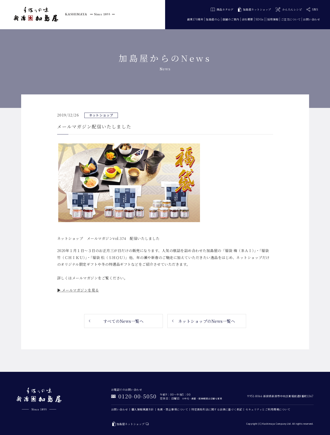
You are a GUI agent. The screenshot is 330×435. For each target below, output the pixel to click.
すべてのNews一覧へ (123, 321)
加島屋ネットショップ (254, 9)
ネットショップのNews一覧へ (206, 321)
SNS (312, 9)
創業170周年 (195, 19)
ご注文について (291, 19)
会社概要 (247, 19)
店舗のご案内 (230, 19)
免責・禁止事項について (172, 409)
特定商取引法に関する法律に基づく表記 (216, 409)
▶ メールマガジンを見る (78, 290)
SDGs (259, 19)
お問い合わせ (311, 19)
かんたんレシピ (289, 9)
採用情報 (272, 19)
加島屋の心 (213, 19)
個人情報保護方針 (142, 409)
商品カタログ (222, 9)
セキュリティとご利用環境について (267, 409)
